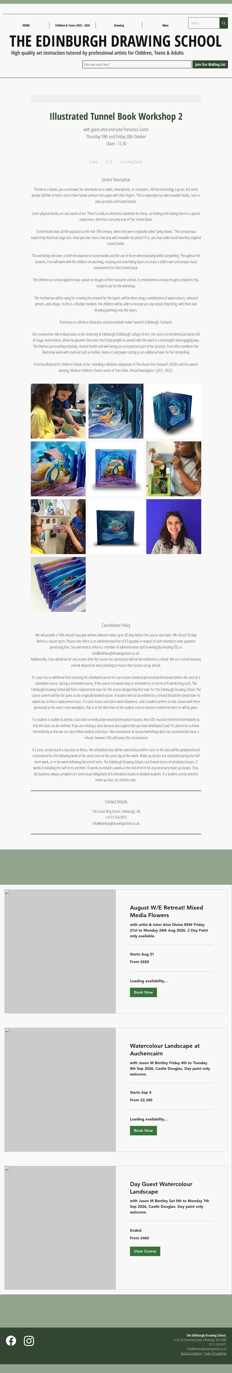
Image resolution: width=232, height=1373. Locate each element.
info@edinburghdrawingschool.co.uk (206, 1348)
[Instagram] (29, 1340)
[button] (143, 992)
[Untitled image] (58, 411)
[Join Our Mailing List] (210, 64)
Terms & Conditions (191, 1353)
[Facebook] (11, 1340)
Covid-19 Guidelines (215, 1353)
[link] (171, 911)
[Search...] (200, 23)
